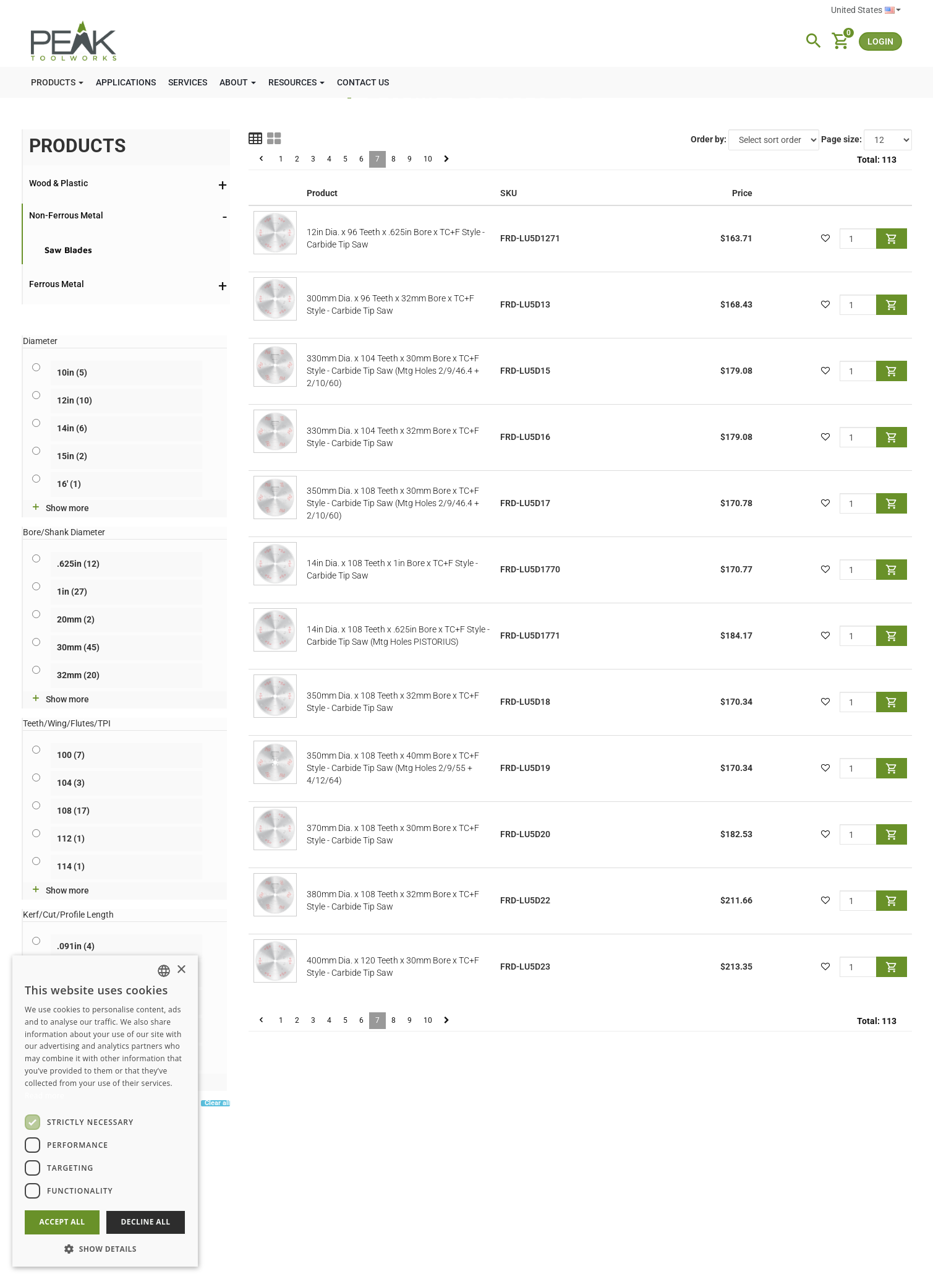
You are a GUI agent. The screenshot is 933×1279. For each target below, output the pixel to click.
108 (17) (73, 811)
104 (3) (71, 783)
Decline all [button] (146, 1222)
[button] (105, 1248)
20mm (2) (76, 619)
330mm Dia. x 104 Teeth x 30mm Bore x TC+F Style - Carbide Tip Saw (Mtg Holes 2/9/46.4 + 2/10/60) (393, 370)
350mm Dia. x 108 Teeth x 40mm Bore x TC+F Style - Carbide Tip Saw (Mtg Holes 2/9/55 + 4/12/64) (393, 768)
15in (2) (72, 456)
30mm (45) (78, 647)
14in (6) (72, 428)
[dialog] (105, 1111)
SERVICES (187, 82)
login (880, 41)
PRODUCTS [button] (57, 82)
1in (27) (72, 591)
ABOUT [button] (237, 82)
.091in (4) (76, 946)
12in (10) (74, 400)
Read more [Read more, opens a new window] (44, 1095)
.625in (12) (78, 564)
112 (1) (71, 838)
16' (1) (69, 484)
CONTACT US (363, 82)
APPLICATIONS (126, 82)
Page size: (841, 139)
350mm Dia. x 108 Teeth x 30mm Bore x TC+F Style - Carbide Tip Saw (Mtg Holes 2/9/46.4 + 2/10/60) (393, 503)
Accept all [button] (62, 1222)
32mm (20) (78, 675)
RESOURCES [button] (296, 82)
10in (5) (72, 372)
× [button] (180, 970)
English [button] (893, 10)
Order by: (708, 139)
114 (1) (71, 866)
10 (428, 159)
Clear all (217, 1103)
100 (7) (71, 755)
